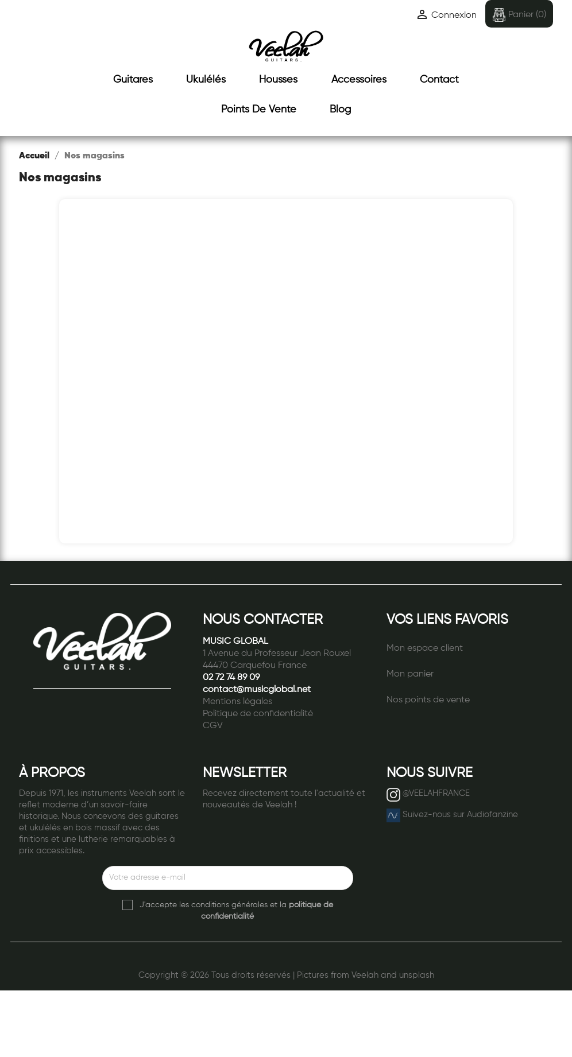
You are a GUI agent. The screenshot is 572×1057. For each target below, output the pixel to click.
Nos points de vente (428, 700)
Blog (340, 109)
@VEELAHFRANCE (436, 793)
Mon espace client (425, 648)
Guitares (133, 80)
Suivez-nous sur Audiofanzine (460, 814)
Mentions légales (237, 701)
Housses (278, 80)
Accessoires (359, 80)
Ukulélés (206, 80)
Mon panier (410, 674)
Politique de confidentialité (258, 713)
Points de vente (258, 109)
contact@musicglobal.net (257, 689)
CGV (213, 725)
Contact (439, 80)
